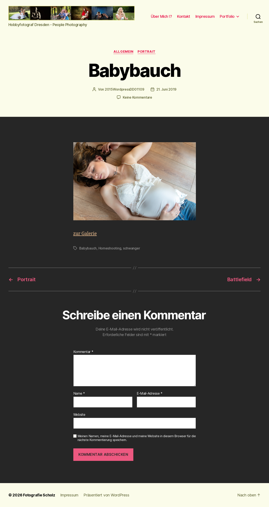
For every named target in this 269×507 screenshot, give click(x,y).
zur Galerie (85, 234)
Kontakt (183, 16)
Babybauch (88, 248)
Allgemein (123, 52)
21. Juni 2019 (166, 89)
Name (79, 393)
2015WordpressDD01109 (124, 89)
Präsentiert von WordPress (106, 495)
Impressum (205, 16)
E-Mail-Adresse (150, 393)
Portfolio (227, 16)
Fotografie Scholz (39, 495)
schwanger (131, 248)
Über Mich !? (161, 16)
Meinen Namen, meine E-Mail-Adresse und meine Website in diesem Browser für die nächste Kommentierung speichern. (137, 438)
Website (79, 414)
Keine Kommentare (137, 97)
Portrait (146, 52)
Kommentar (83, 352)
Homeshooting (109, 248)
